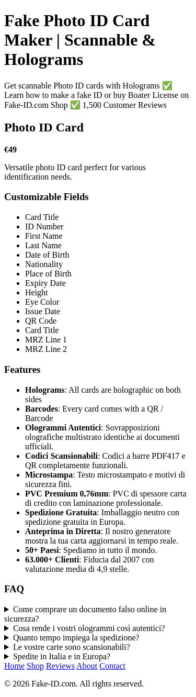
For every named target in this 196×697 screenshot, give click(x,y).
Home (14, 665)
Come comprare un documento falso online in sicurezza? (85, 614)
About (86, 665)
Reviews (60, 665)
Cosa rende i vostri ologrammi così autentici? (89, 628)
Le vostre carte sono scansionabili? (71, 647)
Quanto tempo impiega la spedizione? (76, 637)
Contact (112, 665)
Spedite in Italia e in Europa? (61, 656)
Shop (35, 665)
